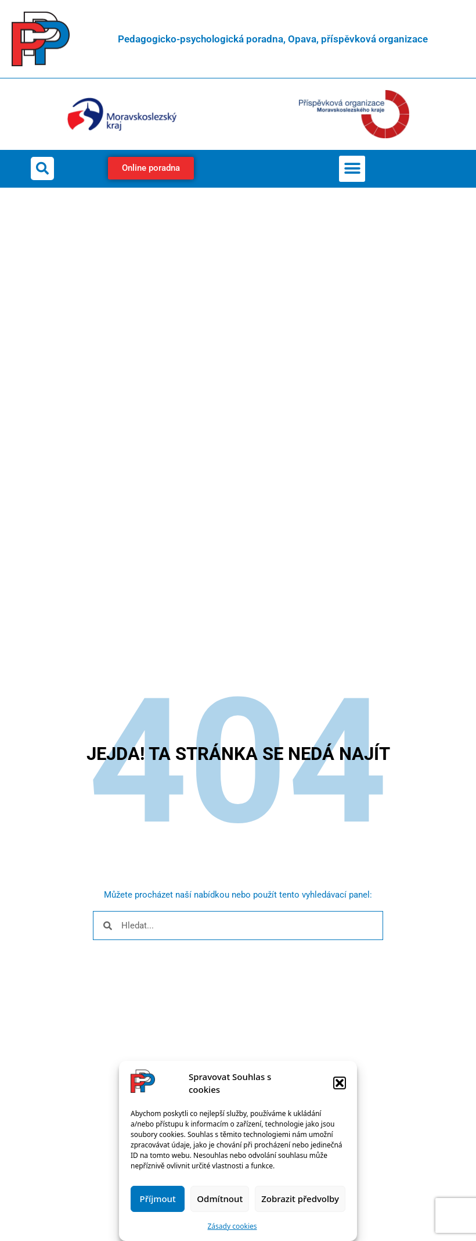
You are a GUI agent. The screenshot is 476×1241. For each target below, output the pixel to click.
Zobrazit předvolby (300, 1198)
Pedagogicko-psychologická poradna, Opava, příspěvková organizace (273, 39)
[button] (339, 1083)
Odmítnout (220, 1198)
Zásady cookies (232, 1226)
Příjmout (158, 1198)
